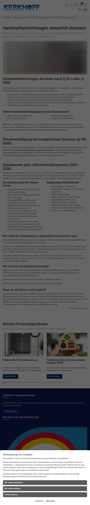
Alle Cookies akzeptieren (13, 482)
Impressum (39, 501)
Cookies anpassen (11, 495)
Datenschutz (50, 501)
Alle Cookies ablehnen (12, 488)
